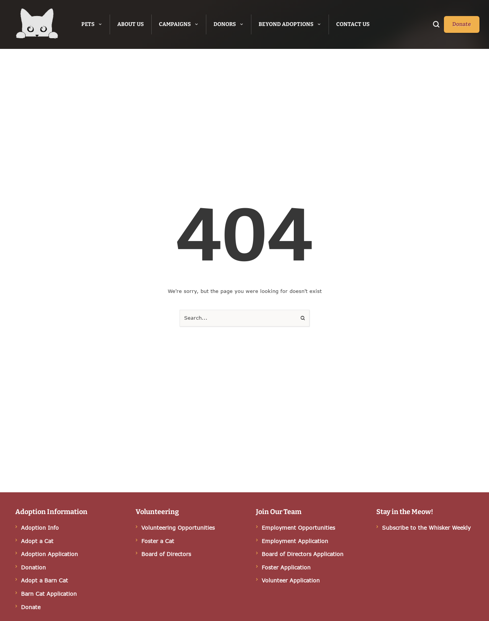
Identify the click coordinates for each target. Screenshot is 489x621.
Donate (30, 607)
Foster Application (286, 567)
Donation (33, 567)
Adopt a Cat (37, 541)
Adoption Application (49, 554)
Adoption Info (40, 527)
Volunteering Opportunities (178, 527)
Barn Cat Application (49, 593)
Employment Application (295, 541)
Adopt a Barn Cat (44, 580)
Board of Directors (166, 554)
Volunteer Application (291, 580)
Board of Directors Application (302, 554)
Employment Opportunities (298, 527)
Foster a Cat (157, 541)
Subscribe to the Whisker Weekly (426, 527)
